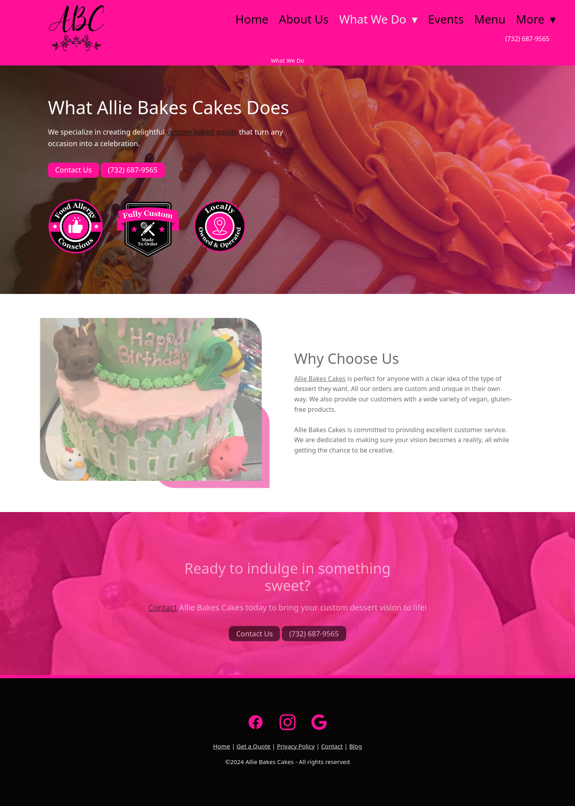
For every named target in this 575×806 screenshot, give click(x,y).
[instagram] (287, 722)
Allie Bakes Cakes (314, 378)
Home (252, 19)
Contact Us (73, 170)
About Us (304, 19)
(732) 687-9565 (527, 38)
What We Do (378, 19)
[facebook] (256, 722)
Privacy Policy (296, 746)
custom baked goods (202, 132)
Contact (162, 613)
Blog (355, 746)
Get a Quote (253, 746)
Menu (490, 19)
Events (446, 19)
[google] (319, 722)
